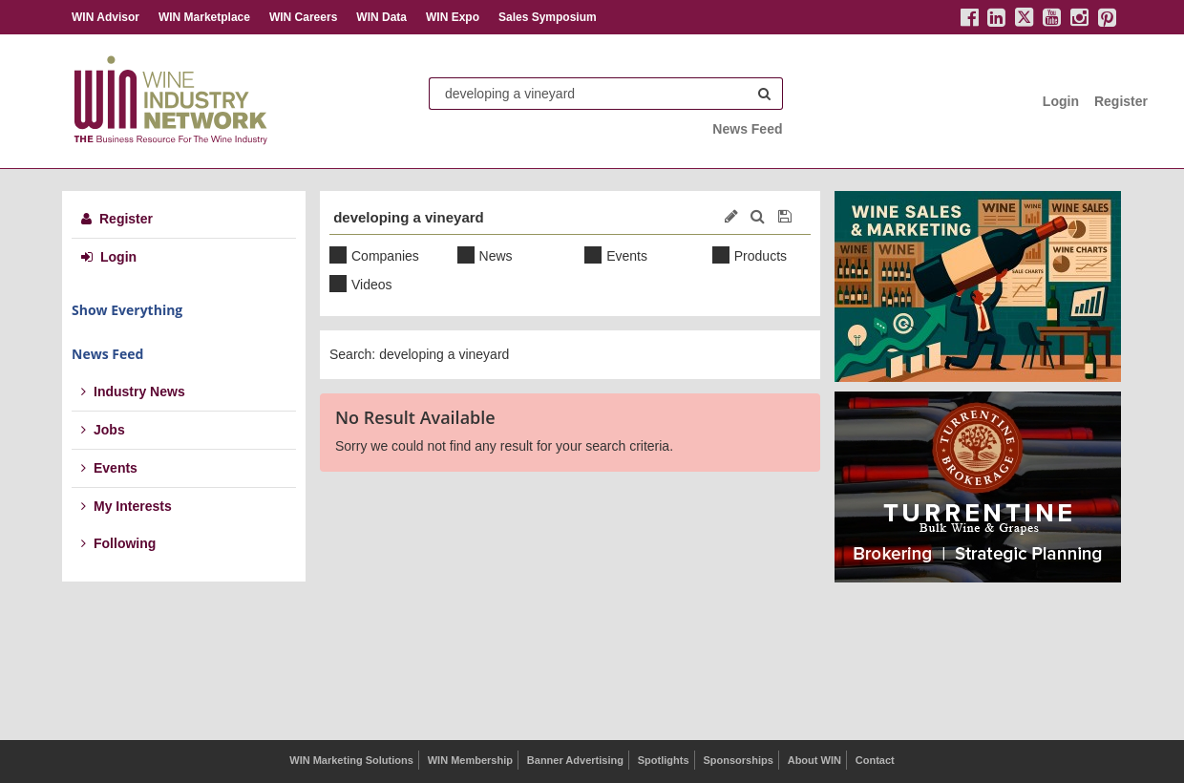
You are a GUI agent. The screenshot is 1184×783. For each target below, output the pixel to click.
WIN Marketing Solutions (351, 760)
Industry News (133, 391)
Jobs (103, 429)
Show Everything (127, 310)
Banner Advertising (575, 760)
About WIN (814, 760)
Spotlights (663, 760)
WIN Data (381, 17)
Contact (875, 760)
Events (109, 468)
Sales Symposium (547, 17)
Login (1061, 101)
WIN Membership (470, 760)
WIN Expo (452, 17)
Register (1121, 101)
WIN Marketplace (204, 17)
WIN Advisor (105, 17)
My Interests (126, 506)
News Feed (747, 129)
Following (118, 543)
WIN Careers (303, 17)
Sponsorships (737, 760)
